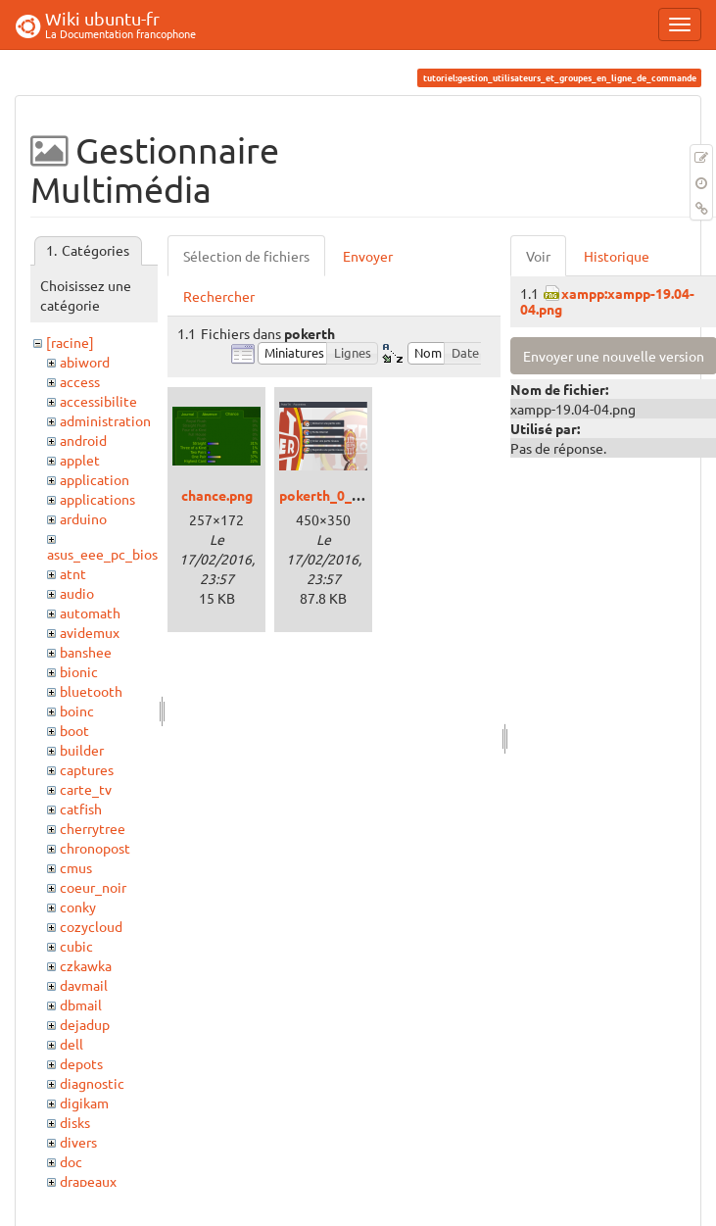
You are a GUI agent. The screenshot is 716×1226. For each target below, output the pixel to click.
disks (75, 1122)
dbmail (81, 1004)
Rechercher (219, 296)
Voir (538, 256)
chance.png (217, 495)
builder (82, 750)
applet (80, 459)
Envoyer (368, 256)
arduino (83, 518)
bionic (79, 671)
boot (74, 730)
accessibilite (98, 401)
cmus (76, 867)
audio (77, 593)
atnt (73, 573)
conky (78, 906)
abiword (85, 361)
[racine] (70, 342)
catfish (81, 808)
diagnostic (92, 1083)
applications (97, 499)
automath (90, 612)
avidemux (89, 632)
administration (105, 420)
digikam (84, 1102)
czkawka (86, 965)
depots (81, 1063)
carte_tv (86, 789)
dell (71, 1044)
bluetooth (91, 691)
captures (87, 769)
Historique (616, 256)
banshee (86, 652)
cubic (76, 946)
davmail (84, 985)
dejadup (85, 1024)
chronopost (95, 848)
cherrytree (92, 828)
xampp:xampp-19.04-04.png (607, 300)
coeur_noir (93, 887)
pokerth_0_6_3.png (340, 495)
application (94, 479)
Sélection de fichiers (246, 256)
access (80, 381)
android (83, 440)
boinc (77, 710)
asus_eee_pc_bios (102, 554)
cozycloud (91, 926)
